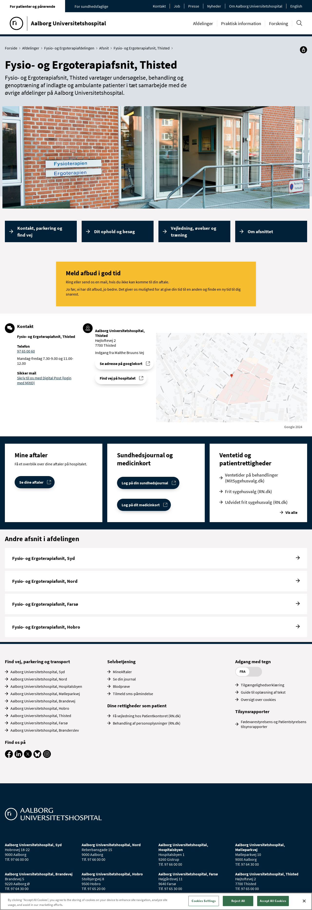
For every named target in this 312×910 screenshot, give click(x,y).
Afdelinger (203, 23)
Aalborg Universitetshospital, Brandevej (42, 701)
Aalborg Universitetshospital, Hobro (39, 708)
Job (177, 6)
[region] (156, 901)
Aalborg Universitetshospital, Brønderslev (44, 730)
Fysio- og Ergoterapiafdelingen (70, 48)
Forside (12, 48)
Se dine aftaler (31, 482)
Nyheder (214, 6)
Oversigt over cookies (258, 699)
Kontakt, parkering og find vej (39, 231)
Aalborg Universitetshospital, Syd (37, 671)
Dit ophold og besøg (114, 231)
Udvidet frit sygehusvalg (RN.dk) (256, 502)
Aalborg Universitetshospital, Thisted (40, 715)
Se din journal (124, 679)
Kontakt (159, 6)
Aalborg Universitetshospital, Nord (38, 679)
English (296, 6)
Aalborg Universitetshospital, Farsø (39, 722)
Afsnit (105, 48)
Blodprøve (121, 686)
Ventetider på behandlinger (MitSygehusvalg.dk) (251, 478)
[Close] (304, 901)
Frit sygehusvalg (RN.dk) (248, 491)
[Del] (303, 49)
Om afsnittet (260, 231)
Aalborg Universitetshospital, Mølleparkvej (45, 693)
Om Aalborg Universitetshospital (255, 6)
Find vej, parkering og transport (37, 661)
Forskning (278, 23)
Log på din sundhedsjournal (145, 482)
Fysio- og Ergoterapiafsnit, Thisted (143, 48)
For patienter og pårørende (32, 6)
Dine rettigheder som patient (136, 706)
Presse (193, 6)
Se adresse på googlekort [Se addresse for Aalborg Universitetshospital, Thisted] (121, 363)
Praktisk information (241, 23)
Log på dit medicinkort (141, 504)
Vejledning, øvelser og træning (193, 231)
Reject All (238, 901)
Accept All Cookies (273, 901)
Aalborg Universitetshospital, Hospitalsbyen (46, 686)
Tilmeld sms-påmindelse (133, 693)
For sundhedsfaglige (91, 6)
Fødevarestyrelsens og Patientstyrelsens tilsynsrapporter (273, 724)
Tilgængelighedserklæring (262, 684)
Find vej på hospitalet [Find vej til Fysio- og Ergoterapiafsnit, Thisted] (118, 378)
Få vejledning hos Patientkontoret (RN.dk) (147, 715)
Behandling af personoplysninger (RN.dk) (146, 723)
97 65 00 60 (26, 351)
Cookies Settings (204, 901)
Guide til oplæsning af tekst (263, 692)
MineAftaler (122, 671)
